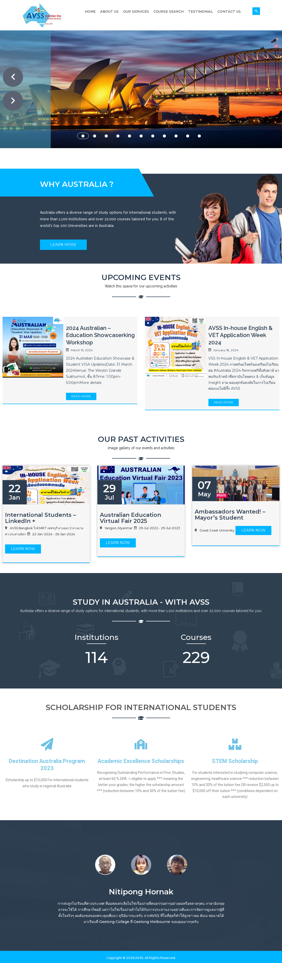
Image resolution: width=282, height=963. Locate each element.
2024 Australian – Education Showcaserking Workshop (100, 335)
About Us (109, 11)
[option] (105, 864)
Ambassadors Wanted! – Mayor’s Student (230, 514)
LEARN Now (23, 548)
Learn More (63, 244)
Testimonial (200, 11)
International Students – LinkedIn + (40, 518)
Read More (81, 396)
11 (199, 135)
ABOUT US (133, 121)
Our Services (136, 11)
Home (90, 11)
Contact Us (229, 11)
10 (187, 135)
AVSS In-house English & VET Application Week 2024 (240, 335)
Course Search (169, 11)
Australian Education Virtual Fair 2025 (130, 518)
